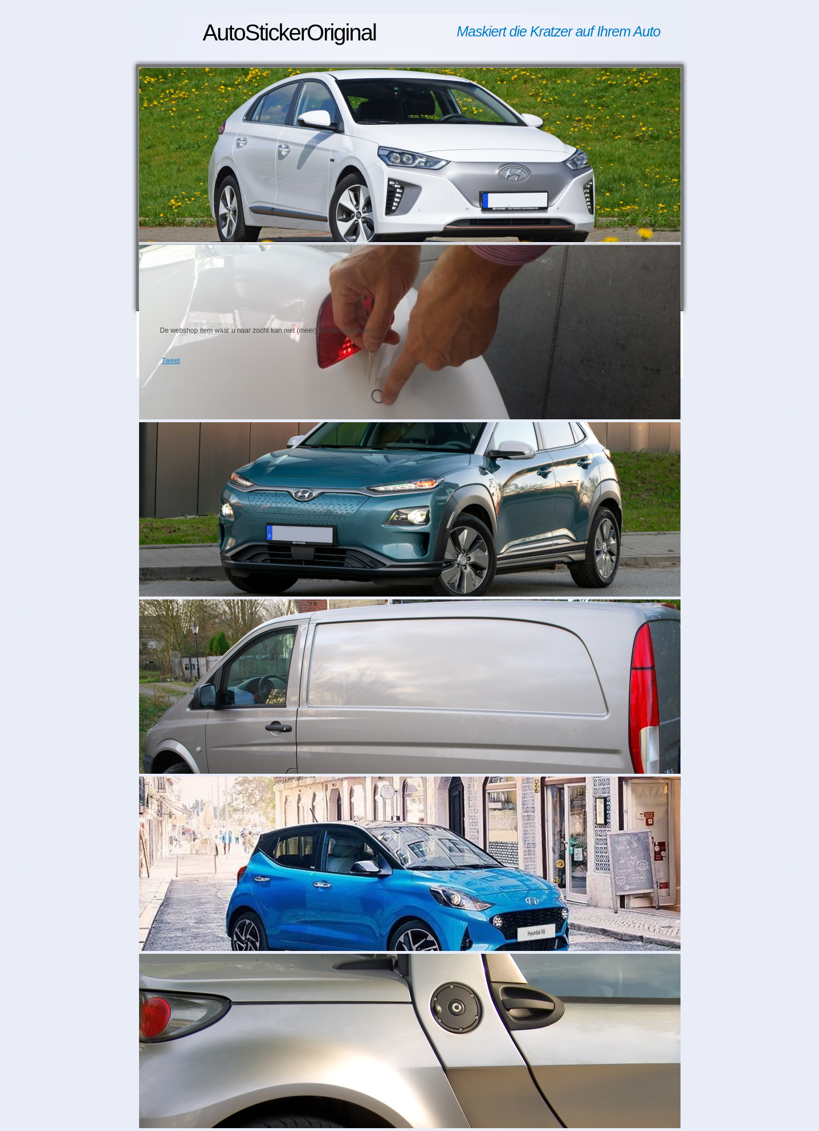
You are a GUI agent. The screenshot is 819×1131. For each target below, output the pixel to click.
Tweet (171, 361)
